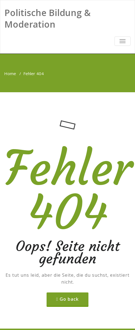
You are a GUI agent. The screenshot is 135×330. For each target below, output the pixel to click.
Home (10, 73)
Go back (69, 299)
